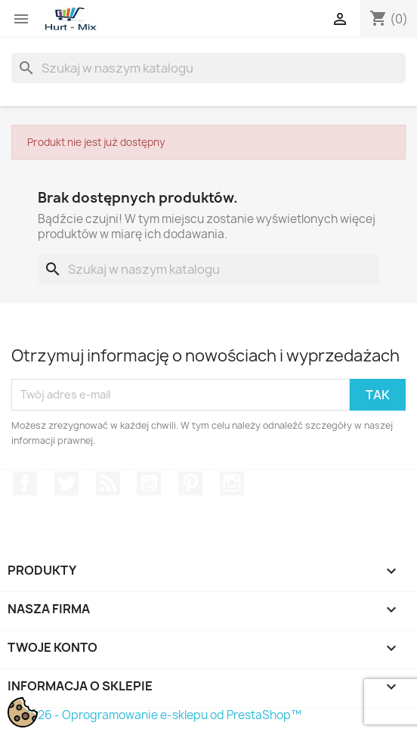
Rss (108, 483)
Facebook (25, 483)
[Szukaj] (208, 68)
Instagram (232, 483)
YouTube (149, 483)
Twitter (66, 483)
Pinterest (190, 483)
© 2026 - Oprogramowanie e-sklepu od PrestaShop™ (156, 715)
